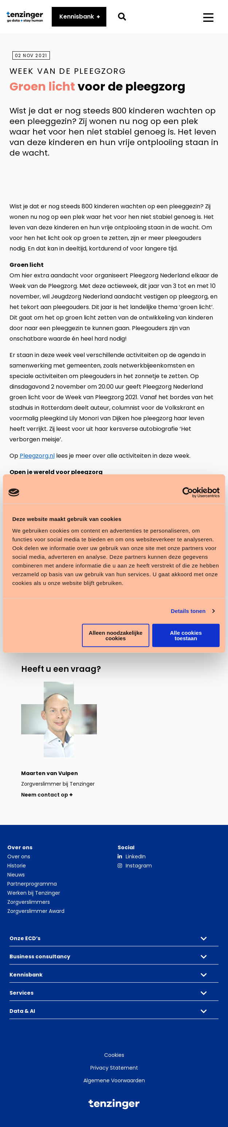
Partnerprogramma (32, 883)
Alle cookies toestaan (186, 635)
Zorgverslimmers (28, 902)
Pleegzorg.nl (37, 456)
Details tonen (188, 611)
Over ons (18, 856)
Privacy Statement (114, 1067)
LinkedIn (136, 856)
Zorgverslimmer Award (35, 911)
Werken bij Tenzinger (33, 893)
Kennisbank (76, 16)
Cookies (114, 1055)
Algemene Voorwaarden (114, 1080)
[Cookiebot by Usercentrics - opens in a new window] (188, 492)
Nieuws (16, 874)
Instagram (139, 865)
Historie (16, 865)
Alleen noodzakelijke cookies (116, 635)
